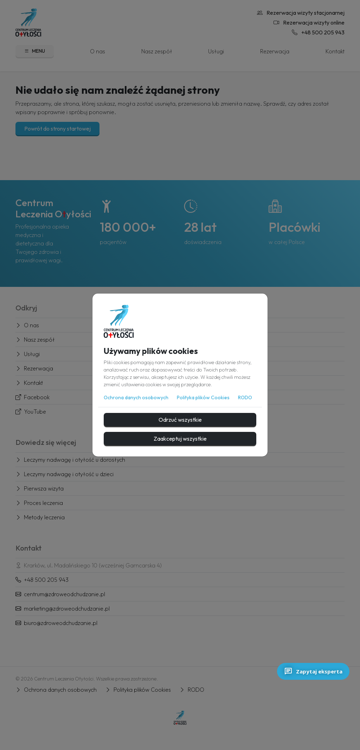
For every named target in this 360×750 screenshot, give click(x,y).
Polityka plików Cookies (203, 397)
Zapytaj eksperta (313, 671)
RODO (245, 397)
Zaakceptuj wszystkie (180, 438)
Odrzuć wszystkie (180, 419)
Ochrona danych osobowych (136, 397)
